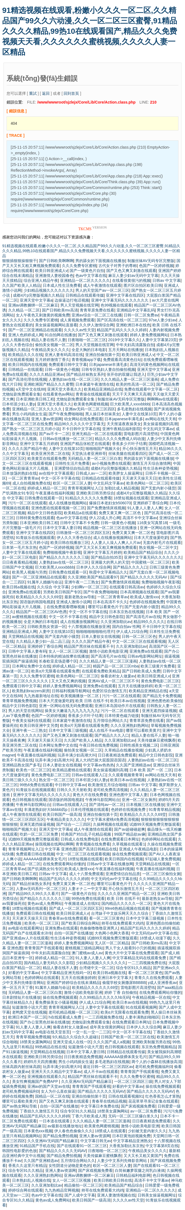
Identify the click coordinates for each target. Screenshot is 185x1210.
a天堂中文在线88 (30, 389)
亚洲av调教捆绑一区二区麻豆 (33, 305)
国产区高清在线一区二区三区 (122, 320)
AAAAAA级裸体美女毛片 (45, 859)
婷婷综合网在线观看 (25, 1190)
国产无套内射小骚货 (158, 488)
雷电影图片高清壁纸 (141, 434)
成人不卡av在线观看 (101, 1071)
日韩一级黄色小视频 (62, 369)
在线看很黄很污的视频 (131, 280)
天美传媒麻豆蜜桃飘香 (156, 740)
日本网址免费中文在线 (31, 666)
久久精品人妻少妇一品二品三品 (43, 641)
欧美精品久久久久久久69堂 (39, 597)
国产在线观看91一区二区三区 (82, 1146)
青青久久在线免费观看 (153, 977)
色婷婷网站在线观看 (158, 839)
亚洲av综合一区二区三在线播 (97, 315)
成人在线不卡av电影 (106, 730)
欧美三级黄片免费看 (158, 666)
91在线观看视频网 (141, 1007)
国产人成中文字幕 (79, 1195)
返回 (46, 93)
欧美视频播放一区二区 (80, 696)
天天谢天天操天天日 (139, 478)
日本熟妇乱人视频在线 (31, 1180)
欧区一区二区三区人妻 (72, 483)
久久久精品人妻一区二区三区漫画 (129, 379)
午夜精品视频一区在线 (151, 997)
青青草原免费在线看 (97, 310)
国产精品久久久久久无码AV (144, 577)
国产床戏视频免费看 (138, 1106)
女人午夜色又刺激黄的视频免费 (43, 315)
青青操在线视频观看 (93, 394)
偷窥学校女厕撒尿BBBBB (124, 982)
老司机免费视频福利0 (153, 1066)
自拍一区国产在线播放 (73, 933)
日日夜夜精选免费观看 (117, 755)
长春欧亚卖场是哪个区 (58, 661)
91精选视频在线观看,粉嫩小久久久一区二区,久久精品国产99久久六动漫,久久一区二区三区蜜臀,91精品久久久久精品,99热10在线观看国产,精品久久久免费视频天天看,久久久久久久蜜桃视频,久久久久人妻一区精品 (89, 31)
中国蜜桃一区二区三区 (150, 562)
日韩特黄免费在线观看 (35, 518)
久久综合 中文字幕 (53, 587)
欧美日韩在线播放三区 (69, 542)
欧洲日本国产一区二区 (27, 1017)
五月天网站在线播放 (125, 349)
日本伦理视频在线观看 (89, 809)
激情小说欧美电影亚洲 (108, 651)
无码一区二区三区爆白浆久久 (133, 1116)
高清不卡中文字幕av (140, 518)
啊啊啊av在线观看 (162, 399)
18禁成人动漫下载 (155, 938)
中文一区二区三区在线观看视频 (139, 641)
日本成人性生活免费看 (62, 285)
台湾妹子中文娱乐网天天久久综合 (120, 913)
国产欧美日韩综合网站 (80, 923)
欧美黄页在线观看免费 (46, 458)
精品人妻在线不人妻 (48, 340)
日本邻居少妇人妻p (18, 404)
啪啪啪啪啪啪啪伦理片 (95, 631)
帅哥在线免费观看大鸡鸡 (122, 923)
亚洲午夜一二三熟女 (81, 582)
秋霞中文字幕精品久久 (108, 572)
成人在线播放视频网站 (68, 503)
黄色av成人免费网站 (44, 903)
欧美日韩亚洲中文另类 (39, 725)
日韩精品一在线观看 (25, 369)
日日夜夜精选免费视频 (83, 1057)
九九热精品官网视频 (62, 1190)
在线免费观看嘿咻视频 (66, 607)
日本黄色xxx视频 (38, 1131)
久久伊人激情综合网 (96, 325)
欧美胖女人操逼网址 (126, 473)
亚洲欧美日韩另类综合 (95, 493)
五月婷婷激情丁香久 (52, 359)
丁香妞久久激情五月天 (39, 1111)
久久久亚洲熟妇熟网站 (129, 725)
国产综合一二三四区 (73, 824)
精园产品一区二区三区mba (116, 666)
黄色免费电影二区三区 (160, 681)
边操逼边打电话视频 (72, 300)
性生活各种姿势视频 (160, 468)
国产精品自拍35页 (106, 557)
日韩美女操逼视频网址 (157, 1195)
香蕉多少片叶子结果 (129, 443)
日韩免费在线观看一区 (43, 498)
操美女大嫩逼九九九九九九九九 (71, 710)
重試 (33, 93)
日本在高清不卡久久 (110, 602)
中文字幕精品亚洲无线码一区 (66, 972)
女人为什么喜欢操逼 (58, 1091)
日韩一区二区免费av (141, 315)
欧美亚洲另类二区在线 (50, 453)
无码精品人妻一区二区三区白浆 (94, 458)
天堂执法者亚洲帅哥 (89, 453)
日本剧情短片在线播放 (21, 997)
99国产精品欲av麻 (129, 834)
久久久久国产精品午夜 (27, 448)
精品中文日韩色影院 (44, 513)
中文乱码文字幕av (158, 429)
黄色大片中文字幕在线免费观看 (131, 953)
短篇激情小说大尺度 (29, 1007)
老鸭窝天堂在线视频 (29, 1012)
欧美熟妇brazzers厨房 (31, 691)
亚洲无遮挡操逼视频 (159, 710)
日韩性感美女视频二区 (139, 745)
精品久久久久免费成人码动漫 (120, 438)
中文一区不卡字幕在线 (60, 478)
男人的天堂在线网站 (25, 710)
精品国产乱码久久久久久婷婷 (122, 330)
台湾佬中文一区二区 (96, 968)
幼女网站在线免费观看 (83, 419)
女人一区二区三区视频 (68, 651)
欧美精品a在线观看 (80, 513)
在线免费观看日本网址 (120, 839)
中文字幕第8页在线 (162, 1146)
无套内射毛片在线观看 (162, 542)
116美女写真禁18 (152, 523)
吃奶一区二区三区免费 (39, 834)
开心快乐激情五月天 (139, 448)
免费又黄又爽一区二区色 (120, 513)
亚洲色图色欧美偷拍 (164, 701)
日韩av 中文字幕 (166, 280)
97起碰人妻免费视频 (162, 859)
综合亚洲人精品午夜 (41, 280)
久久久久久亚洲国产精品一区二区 (126, 893)
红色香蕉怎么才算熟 (162, 1096)
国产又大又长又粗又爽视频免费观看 (106, 547)
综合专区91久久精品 (133, 968)
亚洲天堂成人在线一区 (72, 1042)
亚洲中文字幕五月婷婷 (39, 443)
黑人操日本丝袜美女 (102, 414)
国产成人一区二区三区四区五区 (76, 908)
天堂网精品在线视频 (25, 636)
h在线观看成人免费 (65, 1017)
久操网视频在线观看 (110, 824)
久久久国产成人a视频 (111, 1042)
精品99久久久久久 (149, 621)
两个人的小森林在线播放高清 (156, 1061)
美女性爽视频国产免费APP (35, 1081)
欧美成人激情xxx (144, 597)
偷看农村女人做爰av (118, 676)
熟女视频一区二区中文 (158, 547)
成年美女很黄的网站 (107, 1027)
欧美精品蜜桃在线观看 (71, 770)
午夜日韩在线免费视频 (98, 745)
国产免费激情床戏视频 (106, 508)
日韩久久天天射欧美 (74, 790)
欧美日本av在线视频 (127, 701)
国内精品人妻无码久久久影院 (49, 963)
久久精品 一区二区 (24, 310)
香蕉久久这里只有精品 (27, 1165)
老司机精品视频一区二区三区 (73, 1012)
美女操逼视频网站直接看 (56, 325)
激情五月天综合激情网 (151, 463)
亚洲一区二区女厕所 (139, 799)
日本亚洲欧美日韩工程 (35, 399)
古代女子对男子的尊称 (117, 265)
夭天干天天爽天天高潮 (131, 394)
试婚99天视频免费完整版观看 (154, 824)
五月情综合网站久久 (110, 720)
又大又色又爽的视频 (68, 681)
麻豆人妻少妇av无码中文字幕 (133, 275)
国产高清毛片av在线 (143, 616)
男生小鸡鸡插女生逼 (29, 414)
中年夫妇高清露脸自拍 (135, 345)
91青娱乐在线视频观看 (35, 537)
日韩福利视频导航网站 (71, 691)
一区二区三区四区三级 (133, 1081)
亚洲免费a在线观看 (24, 592)
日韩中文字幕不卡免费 (79, 523)
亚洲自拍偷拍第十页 (102, 354)
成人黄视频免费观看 (77, 320)
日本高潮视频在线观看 (139, 592)
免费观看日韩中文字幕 (68, 364)
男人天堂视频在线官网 (79, 305)
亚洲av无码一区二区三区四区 (90, 409)
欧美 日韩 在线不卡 (91, 701)
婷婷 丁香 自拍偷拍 (120, 992)
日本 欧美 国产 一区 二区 (150, 770)
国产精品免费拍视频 (60, 1136)
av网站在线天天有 (160, 419)
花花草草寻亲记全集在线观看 (153, 1101)
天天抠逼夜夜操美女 (124, 424)
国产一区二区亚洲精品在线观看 (35, 330)
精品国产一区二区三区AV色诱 (41, 612)
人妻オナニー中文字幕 (87, 888)
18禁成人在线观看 (110, 1131)
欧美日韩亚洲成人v (51, 270)
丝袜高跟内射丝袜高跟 (21, 1066)
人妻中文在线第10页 (139, 414)
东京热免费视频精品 (158, 1047)
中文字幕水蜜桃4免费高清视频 (113, 819)
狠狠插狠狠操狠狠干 (19, 260)
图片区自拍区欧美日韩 (143, 285)
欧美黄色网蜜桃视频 (91, 404)
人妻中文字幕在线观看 (21, 552)
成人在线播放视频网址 (79, 621)
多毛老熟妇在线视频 (134, 409)
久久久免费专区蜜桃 (79, 265)
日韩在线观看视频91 (125, 1096)
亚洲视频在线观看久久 (46, 1076)
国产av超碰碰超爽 (129, 829)
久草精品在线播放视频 (123, 750)
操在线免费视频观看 (129, 854)
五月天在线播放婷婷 (135, 686)
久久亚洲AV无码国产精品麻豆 (86, 1081)
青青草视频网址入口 (85, 488)
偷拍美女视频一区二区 (54, 345)
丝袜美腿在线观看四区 (127, 453)
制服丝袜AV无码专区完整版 (151, 260)
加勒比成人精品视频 (121, 488)
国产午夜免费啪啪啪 (66, 414)
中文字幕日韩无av (95, 1141)
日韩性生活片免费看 (72, 463)
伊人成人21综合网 (131, 631)
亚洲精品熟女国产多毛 (21, 765)
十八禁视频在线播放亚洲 (89, 626)
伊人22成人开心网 (104, 518)
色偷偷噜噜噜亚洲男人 (99, 928)
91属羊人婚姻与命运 (44, 582)
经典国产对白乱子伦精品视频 (86, 834)
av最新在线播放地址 (64, 1126)
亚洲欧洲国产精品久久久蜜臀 (48, 384)
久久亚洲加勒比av (116, 621)
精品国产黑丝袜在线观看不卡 (89, 646)
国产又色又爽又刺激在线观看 (131, 270)
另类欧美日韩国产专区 (62, 592)
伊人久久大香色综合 (74, 537)
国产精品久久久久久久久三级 (64, 557)
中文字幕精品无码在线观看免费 (139, 958)
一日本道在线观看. (55, 1121)
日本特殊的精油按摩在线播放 (64, 656)
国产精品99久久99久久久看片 (33, 893)
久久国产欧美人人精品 (21, 285)
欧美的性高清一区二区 (135, 384)
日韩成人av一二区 (91, 473)
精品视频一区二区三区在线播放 (110, 527)
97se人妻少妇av (162, 320)
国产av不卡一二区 (54, 434)
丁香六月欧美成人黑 (89, 1116)
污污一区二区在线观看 (27, 503)
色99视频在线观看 (116, 305)
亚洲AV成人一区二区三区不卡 (113, 681)
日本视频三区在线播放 (145, 804)
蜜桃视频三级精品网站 (84, 948)
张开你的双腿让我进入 (126, 374)
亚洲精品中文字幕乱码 (135, 310)
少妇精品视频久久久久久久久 (48, 290)
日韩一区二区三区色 (139, 636)
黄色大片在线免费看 (90, 794)
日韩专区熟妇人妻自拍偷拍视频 (108, 369)
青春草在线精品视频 (109, 1101)
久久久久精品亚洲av (46, 374)
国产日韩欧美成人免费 (141, 671)
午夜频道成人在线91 (81, 903)
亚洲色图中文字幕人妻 (128, 794)
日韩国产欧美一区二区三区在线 (128, 1037)
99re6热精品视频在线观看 (127, 908)
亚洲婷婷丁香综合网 (150, 503)
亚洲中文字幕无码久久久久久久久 (120, 300)
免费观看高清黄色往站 (122, 359)
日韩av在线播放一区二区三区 (68, 438)
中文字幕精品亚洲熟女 (132, 1141)
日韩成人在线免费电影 (80, 839)
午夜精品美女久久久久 (50, 349)
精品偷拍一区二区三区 (83, 1185)
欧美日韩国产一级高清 (62, 814)
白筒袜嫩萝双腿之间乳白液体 (140, 1170)
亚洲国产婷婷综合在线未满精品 (73, 982)
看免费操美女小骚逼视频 (56, 1002)
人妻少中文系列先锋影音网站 (122, 1160)
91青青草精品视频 (164, 809)
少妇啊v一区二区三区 (89, 587)
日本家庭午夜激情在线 (94, 384)
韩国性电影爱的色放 (19, 1150)
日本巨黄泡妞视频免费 (131, 1136)
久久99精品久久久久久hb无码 (104, 997)
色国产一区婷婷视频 (156, 265)
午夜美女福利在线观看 (31, 720)
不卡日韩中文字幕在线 (81, 429)
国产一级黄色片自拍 (87, 270)
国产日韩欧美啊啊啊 (56, 260)
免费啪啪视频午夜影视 (62, 552)
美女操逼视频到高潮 (160, 424)
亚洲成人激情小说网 (73, 602)
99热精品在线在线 (50, 1047)
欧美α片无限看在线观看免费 (55, 671)
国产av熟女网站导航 (20, 1106)
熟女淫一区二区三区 (56, 780)
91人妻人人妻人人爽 (145, 508)
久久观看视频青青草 (125, 775)
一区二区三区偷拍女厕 (161, 874)
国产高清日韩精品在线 (97, 849)
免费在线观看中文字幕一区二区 (151, 389)
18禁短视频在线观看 (131, 498)
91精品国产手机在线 (37, 1146)
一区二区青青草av (23, 478)
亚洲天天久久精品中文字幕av (56, 1071)
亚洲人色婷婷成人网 (25, 335)
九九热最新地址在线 (41, 696)
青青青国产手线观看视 (43, 948)
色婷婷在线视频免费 (146, 602)
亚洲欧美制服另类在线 (151, 1042)
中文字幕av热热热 (98, 765)
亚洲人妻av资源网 (46, 419)
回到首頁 (71, 93)
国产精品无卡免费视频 (162, 696)
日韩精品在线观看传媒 (85, 295)
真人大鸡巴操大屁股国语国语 (100, 760)
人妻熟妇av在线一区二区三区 (74, 379)
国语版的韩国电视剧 (37, 602)
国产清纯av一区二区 (106, 804)
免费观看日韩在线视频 (35, 854)
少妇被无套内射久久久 (147, 1131)
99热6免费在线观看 (36, 785)
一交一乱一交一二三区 (91, 1032)
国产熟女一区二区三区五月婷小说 (31, 429)
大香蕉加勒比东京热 (126, 1146)
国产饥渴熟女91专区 (44, 869)
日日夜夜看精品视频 (19, 562)
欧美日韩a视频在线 (18, 587)
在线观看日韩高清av (126, 587)
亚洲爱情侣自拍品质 (71, 468)
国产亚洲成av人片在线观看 (25, 938)
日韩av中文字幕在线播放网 (110, 864)
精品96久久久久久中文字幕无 (79, 424)
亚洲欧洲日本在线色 (133, 325)
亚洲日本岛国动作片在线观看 (119, 705)
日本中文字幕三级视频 (68, 730)
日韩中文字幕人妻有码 (27, 651)
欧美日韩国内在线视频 (27, 364)
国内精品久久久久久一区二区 (126, 903)
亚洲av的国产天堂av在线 (48, 1086)
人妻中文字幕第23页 (159, 340)
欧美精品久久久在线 (25, 354)
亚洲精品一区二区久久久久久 (85, 280)
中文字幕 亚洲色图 (60, 849)
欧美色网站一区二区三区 (147, 483)
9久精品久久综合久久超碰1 (75, 1037)
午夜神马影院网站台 (102, 799)
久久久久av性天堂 (79, 330)
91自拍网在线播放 (60, 335)
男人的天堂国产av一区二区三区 (102, 290)
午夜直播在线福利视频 (54, 493)
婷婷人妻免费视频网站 (149, 335)
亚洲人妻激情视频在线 (116, 1195)
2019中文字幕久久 (124, 340)
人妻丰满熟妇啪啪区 (142, 1017)
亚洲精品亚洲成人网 (19, 631)
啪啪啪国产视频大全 (103, 448)
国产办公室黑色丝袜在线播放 (45, 1022)
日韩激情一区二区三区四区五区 (83, 532)
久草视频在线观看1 (128, 844)
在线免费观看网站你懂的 (64, 864)
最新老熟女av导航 (79, 597)
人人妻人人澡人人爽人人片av (116, 542)
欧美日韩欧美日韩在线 (113, 1180)
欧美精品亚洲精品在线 (103, 389)
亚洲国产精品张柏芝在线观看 (85, 443)
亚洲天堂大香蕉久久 (64, 389)
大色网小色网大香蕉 (112, 933)
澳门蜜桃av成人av (87, 953)
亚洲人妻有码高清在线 (64, 354)
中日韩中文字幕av (70, 785)
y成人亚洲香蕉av (162, 982)
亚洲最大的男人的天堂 (110, 562)
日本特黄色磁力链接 (121, 715)
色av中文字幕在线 (90, 275)
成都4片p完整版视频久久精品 (38, 295)
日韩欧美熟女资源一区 (46, 626)
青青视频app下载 (86, 359)
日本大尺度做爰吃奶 (151, 537)
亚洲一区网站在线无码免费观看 (66, 705)
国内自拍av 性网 (126, 626)
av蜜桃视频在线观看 (29, 616)
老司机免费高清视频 (110, 790)
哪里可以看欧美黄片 (143, 730)
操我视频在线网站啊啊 (54, 844)
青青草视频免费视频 (19, 701)
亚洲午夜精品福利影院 (121, 429)
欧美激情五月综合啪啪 (107, 785)
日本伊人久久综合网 (93, 567)
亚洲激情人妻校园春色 (54, 275)
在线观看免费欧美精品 (101, 671)
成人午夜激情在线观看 (102, 285)
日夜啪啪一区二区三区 (87, 340)
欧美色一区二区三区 (33, 770)
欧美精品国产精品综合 (143, 552)
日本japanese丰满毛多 (108, 364)
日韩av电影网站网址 (144, 656)
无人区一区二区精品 (112, 943)
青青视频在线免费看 (93, 844)
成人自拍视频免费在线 (31, 483)
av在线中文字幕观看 (56, 473)
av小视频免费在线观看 (111, 463)
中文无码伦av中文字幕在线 (114, 879)
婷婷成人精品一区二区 (46, 488)
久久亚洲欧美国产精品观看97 (93, 577)
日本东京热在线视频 (126, 612)
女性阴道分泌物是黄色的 (70, 1165)
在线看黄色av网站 (58, 394)
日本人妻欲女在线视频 (100, 636)
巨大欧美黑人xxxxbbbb (129, 404)
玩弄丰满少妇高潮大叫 (77, 755)
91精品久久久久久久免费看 (88, 498)
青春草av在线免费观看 (68, 918)
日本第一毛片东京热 (19, 547)
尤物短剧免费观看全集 (21, 394)
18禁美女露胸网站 (35, 1042)
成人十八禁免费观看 (86, 874)
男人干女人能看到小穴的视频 (130, 948)
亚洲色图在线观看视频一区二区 (58, 508)
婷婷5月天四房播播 (40, 1061)
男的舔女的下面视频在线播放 (100, 260)
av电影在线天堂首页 (52, 1032)
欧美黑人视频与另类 (29, 572)
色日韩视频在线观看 (29, 799)
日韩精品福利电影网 (133, 1175)
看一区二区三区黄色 (106, 918)
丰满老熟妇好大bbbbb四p (46, 809)
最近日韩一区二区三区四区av (108, 1066)
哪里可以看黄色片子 (105, 607)
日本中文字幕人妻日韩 (62, 527)
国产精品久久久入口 (130, 567)
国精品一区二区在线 (52, 1096)
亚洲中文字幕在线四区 (125, 295)
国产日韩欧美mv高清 (60, 310)
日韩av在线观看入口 (89, 775)
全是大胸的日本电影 (89, 349)
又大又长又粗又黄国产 (143, 1155)
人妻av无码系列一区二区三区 (41, 888)
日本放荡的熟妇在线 (19, 473)
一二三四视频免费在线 (147, 963)
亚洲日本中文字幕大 (115, 977)
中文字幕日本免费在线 (100, 1106)
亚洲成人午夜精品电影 (138, 849)
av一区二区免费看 (145, 1111)
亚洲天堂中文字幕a (36, 300)
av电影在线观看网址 (25, 928)
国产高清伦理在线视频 (27, 379)
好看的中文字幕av (23, 972)
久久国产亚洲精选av (133, 765)
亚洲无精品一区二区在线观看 (97, 434)
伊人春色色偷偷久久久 (73, 1131)
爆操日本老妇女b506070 (110, 503)
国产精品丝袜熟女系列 (85, 374)
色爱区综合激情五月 (109, 691)
